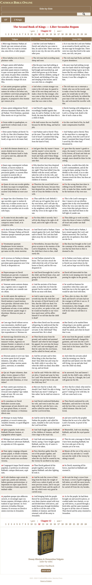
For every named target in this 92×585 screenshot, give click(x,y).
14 (47, 34)
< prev (32, 31)
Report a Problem (46, 581)
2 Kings (18, 20)
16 (55, 34)
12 (39, 34)
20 (70, 34)
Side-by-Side (45, 9)
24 (86, 34)
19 (66, 34)
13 (43, 34)
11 (35, 34)
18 (62, 34)
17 (59, 34)
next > (59, 31)
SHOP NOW (46, 571)
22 (78, 34)
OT (5, 20)
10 (31, 34)
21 (74, 34)
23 (82, 34)
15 (51, 34)
